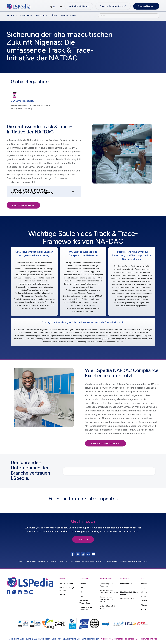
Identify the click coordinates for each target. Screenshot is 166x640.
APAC (81, 588)
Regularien (26, 15)
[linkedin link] (26, 592)
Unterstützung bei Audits (107, 607)
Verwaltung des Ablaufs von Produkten (109, 591)
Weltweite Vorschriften (84, 602)
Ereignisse (145, 588)
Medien (144, 583)
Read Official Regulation (23, 205)
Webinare (145, 592)
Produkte (12, 15)
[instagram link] (20, 592)
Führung (144, 605)
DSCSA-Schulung (66, 583)
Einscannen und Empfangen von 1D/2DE (106, 599)
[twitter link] (14, 592)
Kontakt (144, 609)
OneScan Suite (126, 583)
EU (80, 592)
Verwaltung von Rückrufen (106, 584)
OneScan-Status (127, 599)
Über (54, 15)
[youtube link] (31, 592)
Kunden (144, 596)
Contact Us (83, 539)
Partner (144, 601)
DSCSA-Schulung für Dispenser (67, 589)
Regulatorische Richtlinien (85, 608)
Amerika (82, 583)
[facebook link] (8, 592)
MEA (81, 596)
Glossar (62, 594)
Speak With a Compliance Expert (105, 443)
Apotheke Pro (126, 588)
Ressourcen (42, 15)
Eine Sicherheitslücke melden (129, 593)
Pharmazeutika (68, 15)
